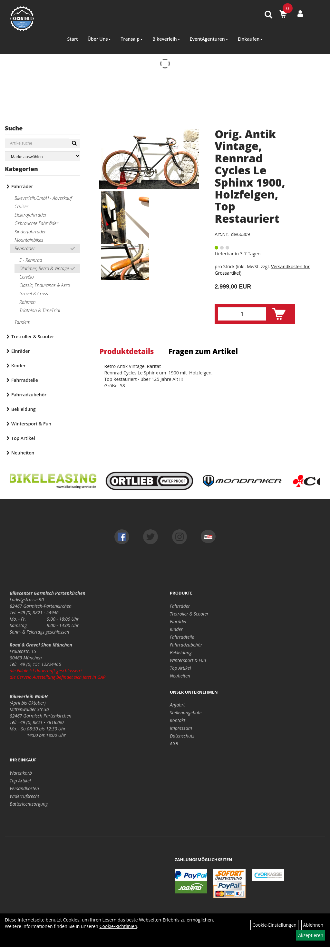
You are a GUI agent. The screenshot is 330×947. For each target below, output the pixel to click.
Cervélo (26, 277)
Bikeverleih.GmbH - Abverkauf (43, 198)
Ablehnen (313, 925)
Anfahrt (177, 705)
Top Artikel (23, 438)
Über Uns (99, 39)
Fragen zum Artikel (203, 351)
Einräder (20, 351)
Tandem (22, 322)
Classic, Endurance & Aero (44, 285)
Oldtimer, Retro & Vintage (44, 268)
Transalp (132, 39)
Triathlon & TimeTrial (39, 310)
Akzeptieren (310, 935)
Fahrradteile (24, 380)
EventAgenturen (209, 39)
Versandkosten (24, 788)
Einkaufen (250, 39)
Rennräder (25, 248)
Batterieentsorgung (29, 804)
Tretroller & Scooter (32, 336)
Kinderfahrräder (30, 232)
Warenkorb (21, 773)
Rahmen (27, 302)
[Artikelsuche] (268, 15)
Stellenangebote (186, 712)
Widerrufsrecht (24, 796)
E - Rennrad (30, 260)
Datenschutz (182, 736)
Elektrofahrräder (31, 215)
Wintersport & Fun (31, 424)
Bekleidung (23, 409)
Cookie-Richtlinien (118, 926)
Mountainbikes (29, 240)
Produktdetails (127, 351)
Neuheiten (22, 453)
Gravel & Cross (33, 293)
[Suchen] (74, 143)
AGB (174, 743)
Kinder (18, 365)
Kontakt (177, 720)
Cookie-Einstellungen (274, 925)
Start (72, 39)
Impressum (181, 728)
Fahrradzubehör (28, 395)
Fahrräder (22, 186)
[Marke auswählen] (42, 156)
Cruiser (21, 206)
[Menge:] (242, 314)
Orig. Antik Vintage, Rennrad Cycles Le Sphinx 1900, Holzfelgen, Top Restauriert (250, 176)
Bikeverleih (166, 39)
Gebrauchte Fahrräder (36, 223)
